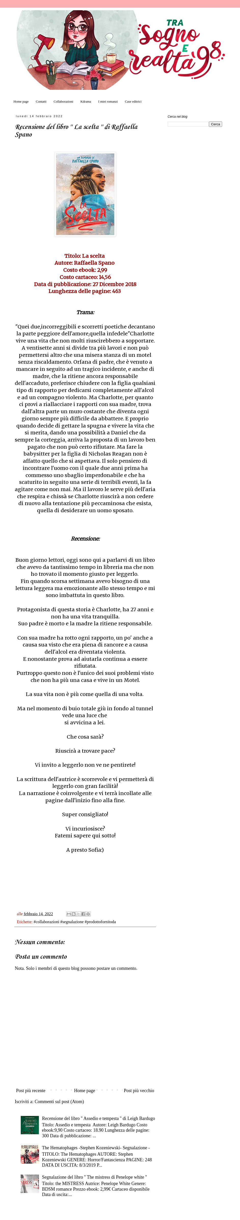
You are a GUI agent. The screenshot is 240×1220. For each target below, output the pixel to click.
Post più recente (30, 1090)
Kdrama (86, 101)
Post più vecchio (139, 1090)
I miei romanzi (108, 101)
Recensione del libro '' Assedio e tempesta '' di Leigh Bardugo (98, 1118)
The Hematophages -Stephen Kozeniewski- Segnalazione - (96, 1147)
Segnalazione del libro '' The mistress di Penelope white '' (94, 1177)
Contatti (41, 101)
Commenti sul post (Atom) (59, 1101)
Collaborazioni (63, 101)
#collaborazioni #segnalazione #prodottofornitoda (75, 922)
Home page (21, 101)
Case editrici (133, 101)
